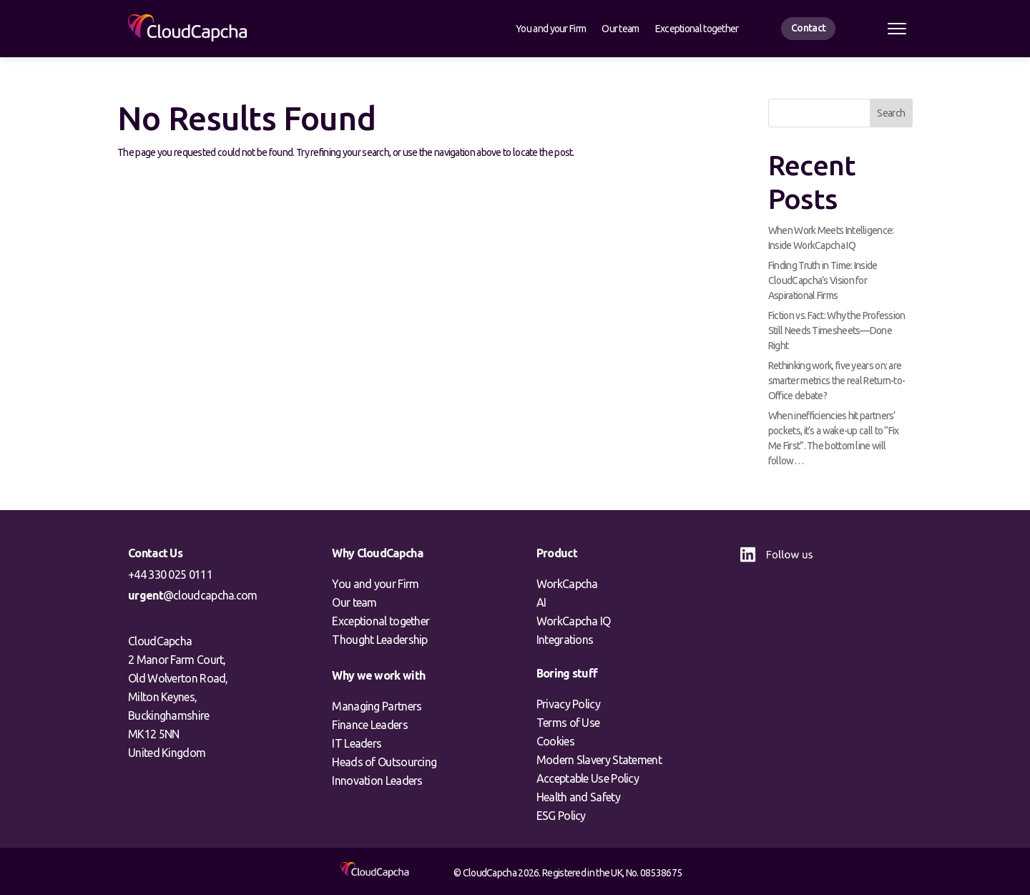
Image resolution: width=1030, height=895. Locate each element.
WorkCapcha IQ (573, 621)
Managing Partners (376, 706)
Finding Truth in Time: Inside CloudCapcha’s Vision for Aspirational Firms (823, 280)
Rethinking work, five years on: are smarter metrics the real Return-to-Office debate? (837, 380)
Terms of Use (568, 722)
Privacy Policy (568, 704)
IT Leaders (356, 743)
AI (541, 602)
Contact (808, 28)
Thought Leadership (379, 639)
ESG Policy (561, 815)
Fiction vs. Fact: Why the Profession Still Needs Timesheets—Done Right (837, 330)
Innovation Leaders (377, 780)
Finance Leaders (370, 724)
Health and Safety (578, 797)
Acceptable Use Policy (587, 778)
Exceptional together (697, 29)
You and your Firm (551, 29)
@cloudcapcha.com (193, 595)
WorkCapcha (567, 583)
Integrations (565, 639)
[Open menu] (897, 28)
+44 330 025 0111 (170, 574)
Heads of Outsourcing (384, 761)
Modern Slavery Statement (599, 759)
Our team (620, 29)
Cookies (555, 741)
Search (891, 113)
